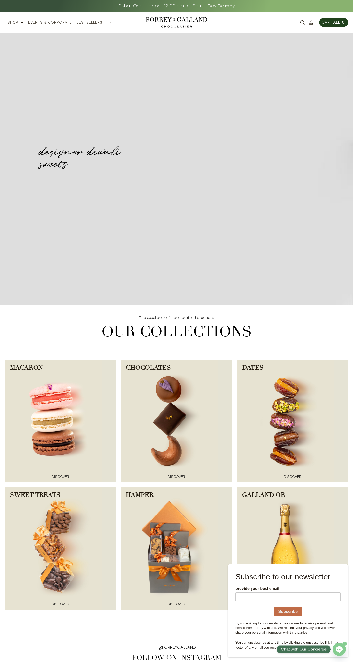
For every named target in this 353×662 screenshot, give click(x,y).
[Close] (347, 565)
